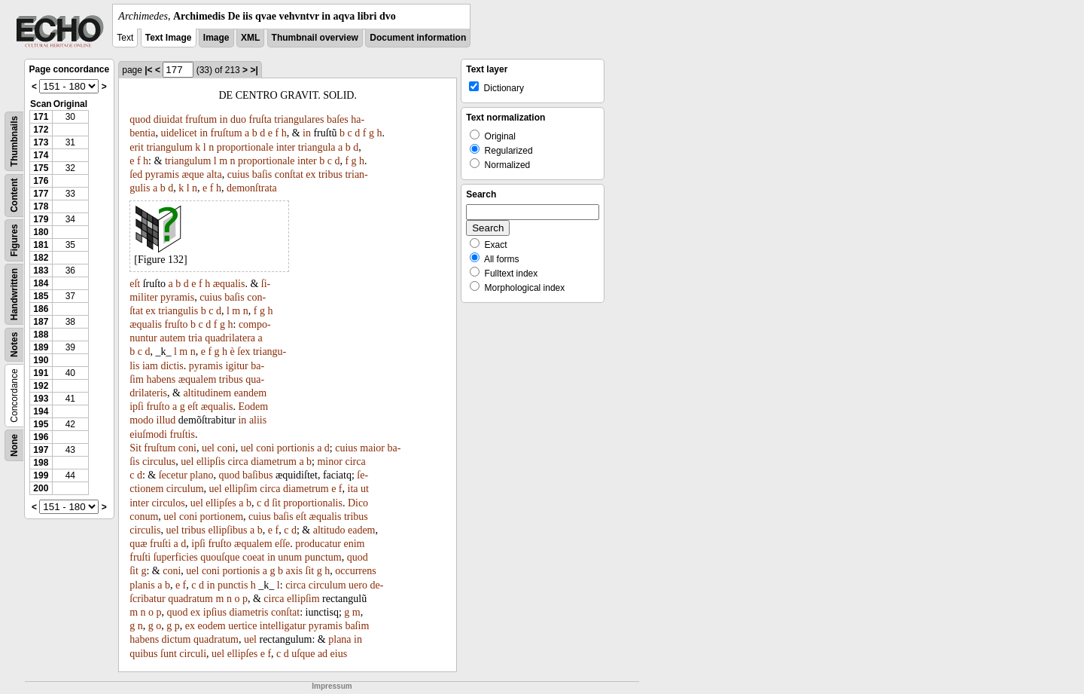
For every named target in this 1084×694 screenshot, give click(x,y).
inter (286, 147)
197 (40, 450)
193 (40, 398)
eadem (362, 530)
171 (40, 117)
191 (40, 373)
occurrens (355, 570)
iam (150, 365)
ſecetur (173, 475)
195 (40, 424)
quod (140, 119)
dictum (176, 639)
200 (40, 488)
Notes (14, 344)
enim (353, 543)
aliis (257, 420)
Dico (358, 503)
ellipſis (210, 461)
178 (40, 206)
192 (40, 386)
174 (40, 155)
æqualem (197, 379)
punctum (323, 557)
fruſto (176, 324)
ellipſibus (227, 530)
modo (141, 420)
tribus (330, 174)
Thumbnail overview (315, 37)
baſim (357, 625)
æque (192, 174)
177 (40, 193)
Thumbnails (14, 141)
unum (290, 557)
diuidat (168, 119)
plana (339, 639)
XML (250, 37)
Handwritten (14, 294)
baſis (262, 174)
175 (40, 168)
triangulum (169, 147)
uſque (303, 653)
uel (208, 448)
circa (238, 461)
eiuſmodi (148, 434)
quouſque (219, 557)
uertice (242, 625)
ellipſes (221, 503)
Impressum (332, 686)
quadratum (190, 598)
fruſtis (182, 434)
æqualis (229, 283)
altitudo (329, 530)
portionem (222, 516)
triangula (317, 147)
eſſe (282, 543)
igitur (236, 365)
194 (40, 411)
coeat (253, 557)
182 (40, 257)
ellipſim (240, 488)
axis (294, 570)
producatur (318, 543)
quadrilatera (230, 338)
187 (40, 321)
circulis (144, 530)
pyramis (162, 174)
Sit (135, 448)
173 (40, 142)
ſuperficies (176, 557)
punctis (233, 585)
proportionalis (313, 503)
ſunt (168, 653)
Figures (14, 240)
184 (40, 283)
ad (322, 653)
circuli (192, 653)
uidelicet (178, 133)
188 (40, 334)
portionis (296, 448)
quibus (143, 653)
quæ (138, 543)
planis (141, 585)
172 (40, 129)
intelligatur (283, 625)
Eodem (254, 406)
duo (238, 119)
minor (329, 461)
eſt (134, 283)
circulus (158, 461)
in (224, 119)
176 (40, 181)
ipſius (215, 612)
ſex (243, 351)
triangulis (178, 310)
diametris (248, 612)
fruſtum (201, 119)
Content (14, 195)
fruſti (160, 543)
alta (214, 174)
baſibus (257, 475)
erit (136, 147)
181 (40, 245)
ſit (276, 503)
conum (143, 516)
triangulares (299, 119)
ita (353, 488)
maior (372, 448)
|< (148, 70)
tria (195, 338)
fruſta (260, 119)
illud (166, 420)
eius (339, 653)
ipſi (136, 406)
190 (40, 360)
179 (40, 219)
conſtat (289, 174)
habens (160, 379)
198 (40, 462)
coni (187, 448)
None (14, 445)
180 (40, 232)
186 (40, 309)
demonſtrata (252, 188)
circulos (167, 503)
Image (216, 37)
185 (40, 296)
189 (40, 347)
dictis (171, 365)
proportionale (245, 147)
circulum (185, 488)
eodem (211, 625)
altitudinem (207, 393)
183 (40, 270)
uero (358, 585)
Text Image (168, 37)
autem (172, 338)
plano (201, 475)
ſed (135, 174)
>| (253, 70)
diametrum (274, 461)
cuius (238, 174)
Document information (418, 37)
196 (40, 437)
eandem (250, 393)
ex (310, 174)
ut (365, 488)
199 (40, 475)
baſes (338, 119)
